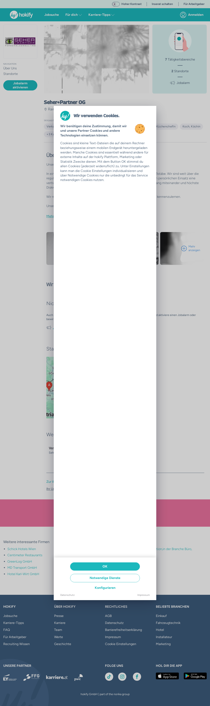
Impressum (143, 595)
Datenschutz (67, 595)
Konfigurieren (105, 588)
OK (105, 566)
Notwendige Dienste (105, 578)
